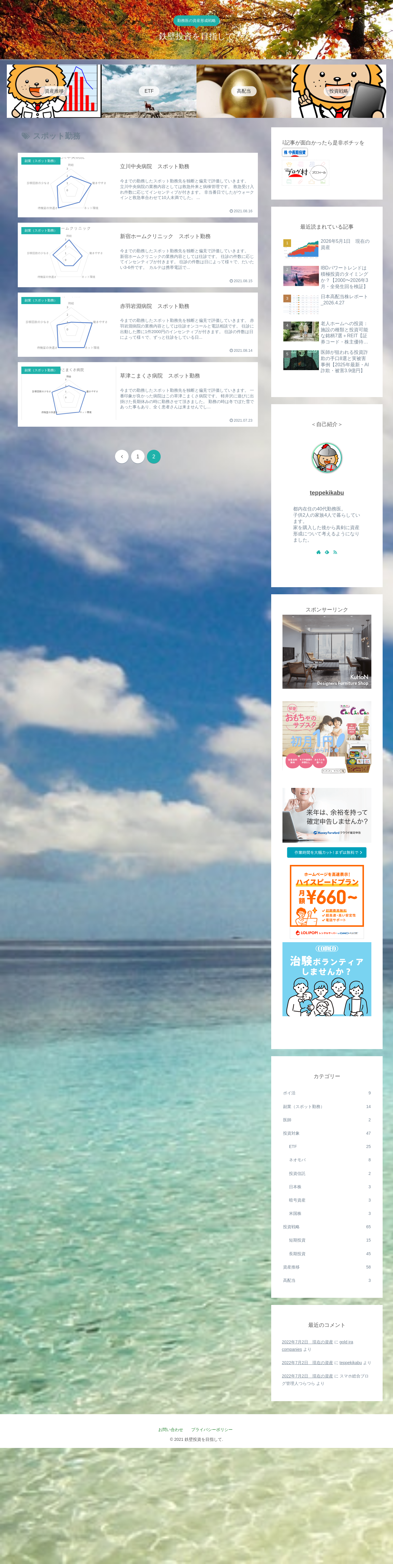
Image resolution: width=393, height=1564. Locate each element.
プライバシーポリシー (214, 1429)
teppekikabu (327, 492)
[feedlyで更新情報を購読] (327, 552)
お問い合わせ (170, 1429)
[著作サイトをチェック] (318, 552)
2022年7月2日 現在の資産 (307, 1342)
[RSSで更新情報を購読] (335, 552)
